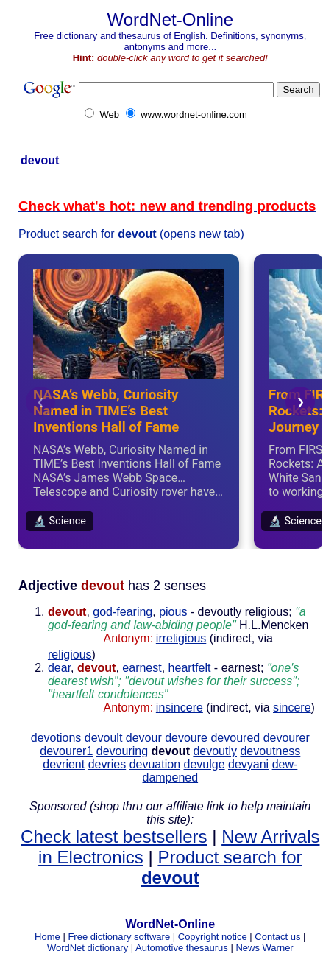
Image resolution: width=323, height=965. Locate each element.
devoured (235, 737)
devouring (122, 751)
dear (59, 668)
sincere (292, 707)
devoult (104, 737)
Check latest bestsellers (114, 836)
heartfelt (189, 668)
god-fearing (122, 612)
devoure (186, 737)
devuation (154, 764)
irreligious (181, 638)
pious (173, 612)
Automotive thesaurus (181, 947)
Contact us (277, 936)
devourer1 (66, 751)
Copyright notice (212, 936)
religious (70, 654)
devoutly (215, 751)
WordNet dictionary (87, 947)
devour (144, 737)
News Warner (264, 947)
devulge (204, 764)
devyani (248, 764)
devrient (64, 764)
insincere (179, 707)
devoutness (270, 751)
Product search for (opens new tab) (131, 234)
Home (47, 936)
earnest (141, 668)
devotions (56, 737)
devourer (286, 737)
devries (107, 764)
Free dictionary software (119, 936)
